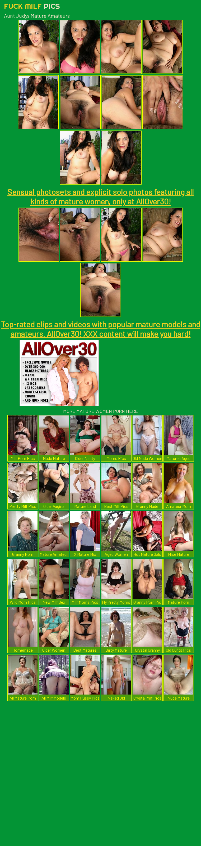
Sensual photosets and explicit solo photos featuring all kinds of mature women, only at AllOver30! (100, 196)
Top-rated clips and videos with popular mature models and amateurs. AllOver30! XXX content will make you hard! (100, 328)
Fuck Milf (32, 6)
